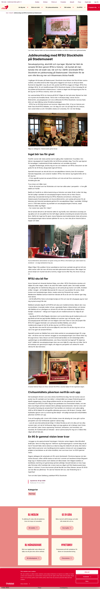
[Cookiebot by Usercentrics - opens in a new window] (10, 586)
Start (7, 12)
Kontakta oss (42, 560)
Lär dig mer (22, 7)
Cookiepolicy (64, 563)
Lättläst (62, 554)
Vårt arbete (67, 7)
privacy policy (31, 579)
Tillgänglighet (64, 560)
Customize (87, 578)
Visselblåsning (42, 566)
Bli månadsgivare (62, 532)
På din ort (54, 2)
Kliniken (45, 2)
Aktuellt (72, 2)
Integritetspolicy (64, 566)
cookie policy (42, 579)
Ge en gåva (37, 534)
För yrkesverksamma (52, 7)
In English (62, 557)
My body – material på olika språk (11, 2)
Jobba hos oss (42, 557)
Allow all (87, 574)
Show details (24, 586)
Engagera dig (92, 7)
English (87, 2)
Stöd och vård (35, 7)
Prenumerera (85, 534)
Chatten (37, 2)
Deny (87, 583)
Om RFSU (79, 7)
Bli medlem (12, 534)
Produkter (63, 2)
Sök (95, 2)
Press (79, 2)
